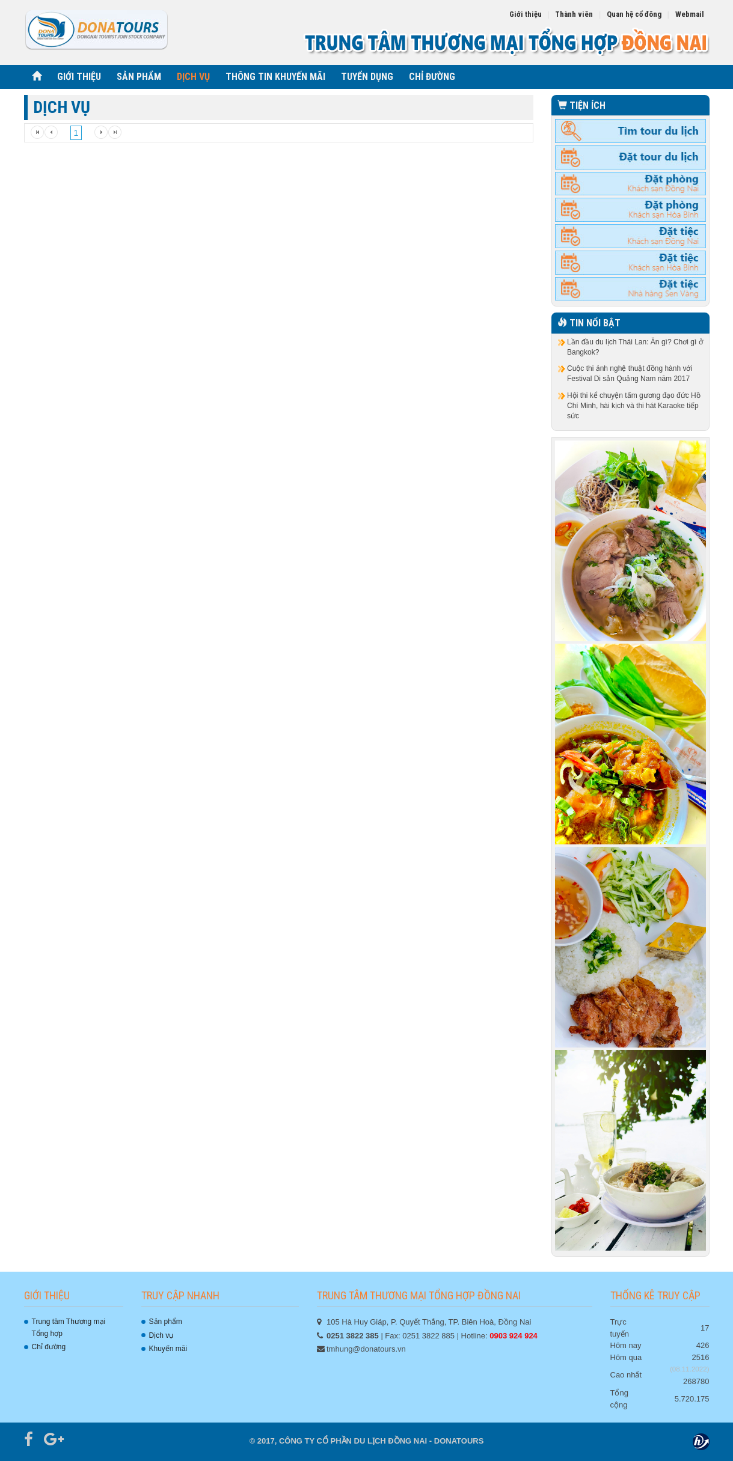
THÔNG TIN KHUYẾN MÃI (275, 76)
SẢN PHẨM (139, 76)
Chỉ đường (49, 1347)
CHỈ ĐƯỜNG (432, 76)
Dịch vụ (161, 1335)
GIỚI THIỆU (79, 76)
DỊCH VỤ (193, 76)
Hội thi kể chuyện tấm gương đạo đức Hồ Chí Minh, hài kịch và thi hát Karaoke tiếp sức (634, 405)
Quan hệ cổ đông (634, 14)
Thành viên (574, 14)
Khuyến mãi (168, 1348)
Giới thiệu (525, 14)
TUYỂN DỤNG (367, 76)
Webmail (689, 14)
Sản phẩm (165, 1321)
